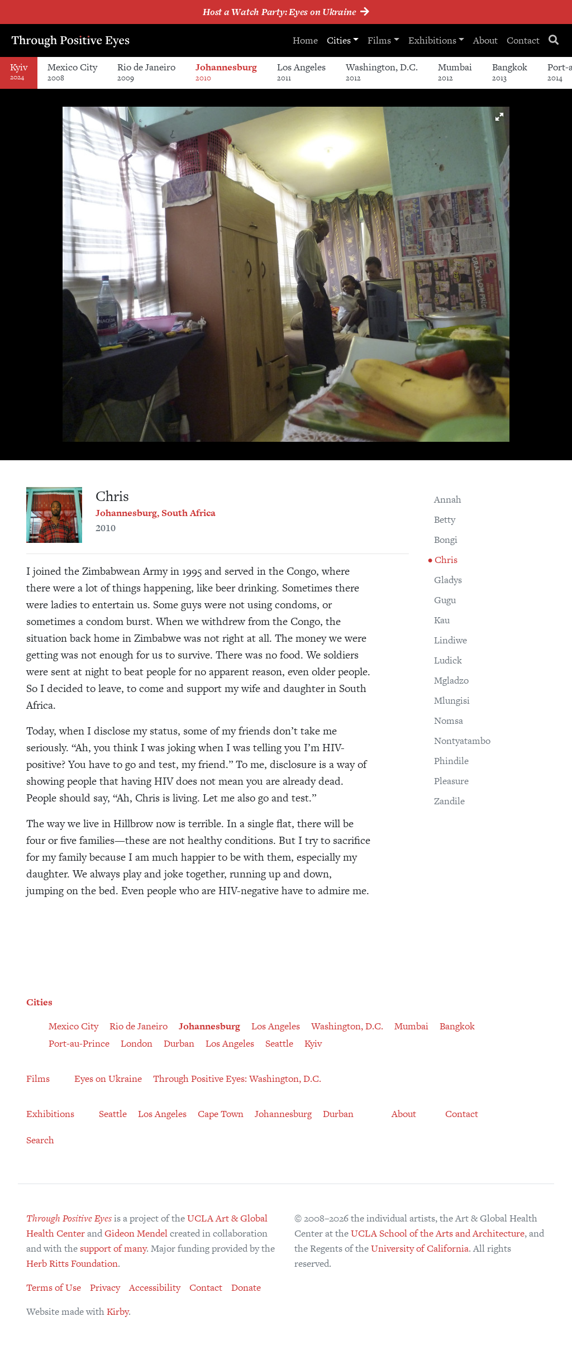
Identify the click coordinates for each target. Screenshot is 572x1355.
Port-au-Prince (79, 1043)
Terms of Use (53, 1287)
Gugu (445, 600)
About (485, 40)
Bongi (445, 539)
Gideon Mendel (136, 1233)
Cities (338, 40)
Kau (442, 620)
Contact (523, 40)
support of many (113, 1248)
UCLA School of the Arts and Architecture (438, 1233)
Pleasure (451, 781)
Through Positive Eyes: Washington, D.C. (237, 1078)
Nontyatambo (462, 740)
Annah (447, 499)
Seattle (279, 1043)
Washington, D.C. (382, 71)
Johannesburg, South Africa (156, 512)
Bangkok (509, 71)
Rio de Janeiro (146, 71)
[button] (499, 117)
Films (379, 40)
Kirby (117, 1311)
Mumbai (455, 71)
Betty (444, 519)
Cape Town (221, 1113)
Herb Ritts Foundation (72, 1263)
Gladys (448, 579)
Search (40, 1140)
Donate (246, 1287)
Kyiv (313, 1043)
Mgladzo (451, 680)
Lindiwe (450, 640)
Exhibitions (432, 40)
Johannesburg (226, 71)
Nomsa (448, 720)
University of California (420, 1248)
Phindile (451, 760)
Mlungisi (452, 700)
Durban (179, 1043)
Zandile (449, 801)
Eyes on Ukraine (108, 1078)
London (136, 1043)
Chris (444, 559)
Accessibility (154, 1287)
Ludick (448, 660)
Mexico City (72, 71)
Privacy (105, 1287)
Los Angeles (301, 71)
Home (304, 40)
